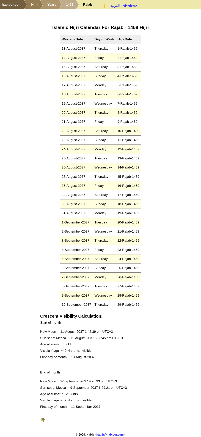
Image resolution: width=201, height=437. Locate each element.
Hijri (34, 4)
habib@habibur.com (109, 434)
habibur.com (11, 4)
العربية (115, 6)
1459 (69, 4)
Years (51, 4)
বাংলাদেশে (130, 6)
